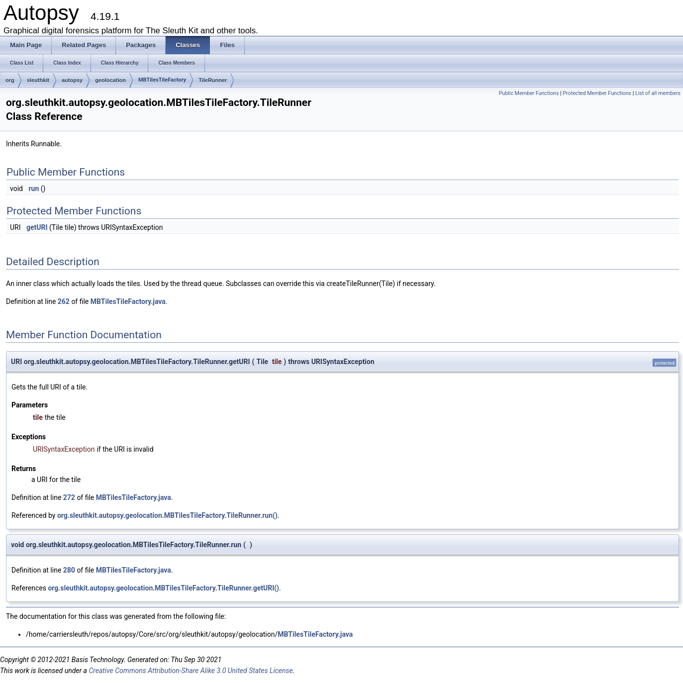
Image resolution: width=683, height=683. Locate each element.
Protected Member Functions (597, 93)
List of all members (658, 93)
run (33, 189)
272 (69, 497)
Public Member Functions (529, 93)
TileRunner (212, 80)
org (9, 80)
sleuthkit (38, 80)
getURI (37, 227)
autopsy (72, 80)
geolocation (110, 80)
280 (69, 570)
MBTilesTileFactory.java (128, 301)
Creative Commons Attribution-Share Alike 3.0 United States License (191, 671)
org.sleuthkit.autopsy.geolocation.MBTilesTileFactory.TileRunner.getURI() (163, 588)
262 (64, 301)
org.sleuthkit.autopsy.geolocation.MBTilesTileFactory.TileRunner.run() (167, 515)
